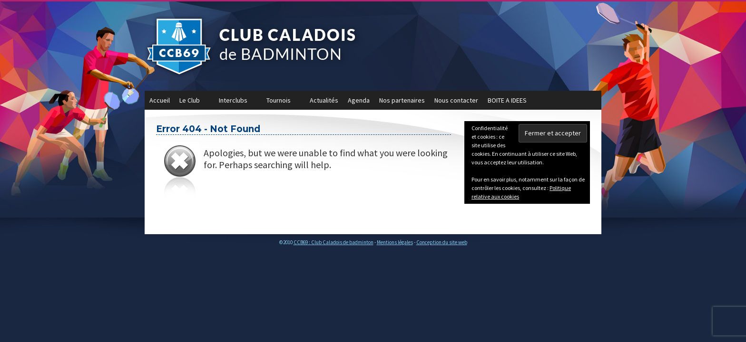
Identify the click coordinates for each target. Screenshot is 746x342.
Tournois (283, 103)
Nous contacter (456, 100)
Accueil (159, 100)
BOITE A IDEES (507, 100)
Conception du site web (441, 242)
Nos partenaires (402, 100)
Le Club (194, 103)
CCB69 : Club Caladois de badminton (333, 242)
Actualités (324, 100)
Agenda (359, 100)
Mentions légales (395, 242)
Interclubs (238, 103)
